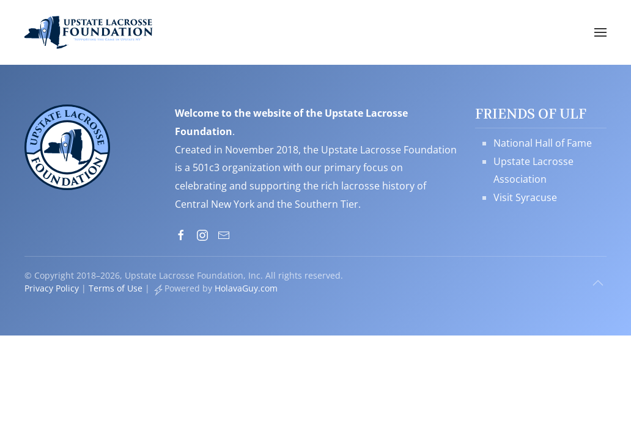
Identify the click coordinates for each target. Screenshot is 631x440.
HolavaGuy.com (246, 288)
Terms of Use (115, 288)
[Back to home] (88, 32)
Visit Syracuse (525, 197)
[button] (600, 32)
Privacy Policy (51, 288)
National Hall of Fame (542, 143)
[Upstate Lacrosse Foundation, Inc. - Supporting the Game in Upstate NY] (67, 146)
